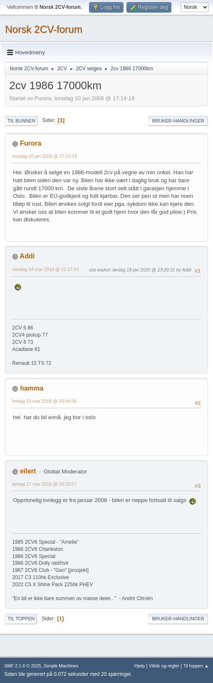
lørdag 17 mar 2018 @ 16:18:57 (44, 483)
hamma (31, 388)
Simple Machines (61, 665)
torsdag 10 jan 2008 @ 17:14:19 (44, 156)
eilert (28, 471)
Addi (27, 256)
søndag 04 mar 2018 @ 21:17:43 (45, 269)
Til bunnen (21, 120)
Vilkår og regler (164, 665)
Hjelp (139, 665)
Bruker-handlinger (178, 120)
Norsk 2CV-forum (43, 29)
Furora (30, 143)
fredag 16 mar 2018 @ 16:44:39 (44, 401)
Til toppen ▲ (196, 665)
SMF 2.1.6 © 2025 (22, 665)
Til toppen (21, 618)
